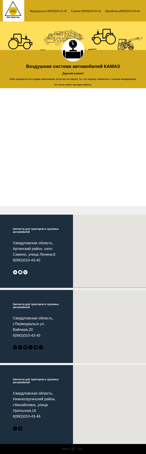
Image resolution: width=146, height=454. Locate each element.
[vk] (15, 272)
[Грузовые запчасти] (30, 347)
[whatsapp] (20, 272)
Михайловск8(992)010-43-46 (122, 11)
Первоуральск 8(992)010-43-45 (48, 11)
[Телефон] (25, 272)
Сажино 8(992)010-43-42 (86, 11)
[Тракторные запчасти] (15, 347)
